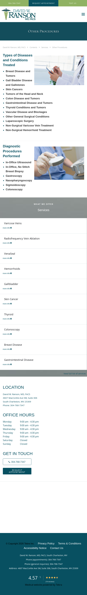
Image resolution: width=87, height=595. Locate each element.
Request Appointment (17, 471)
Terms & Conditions (69, 543)
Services (44, 47)
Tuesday (23, 425)
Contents (34, 47)
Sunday (23, 444)
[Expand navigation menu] (83, 14)
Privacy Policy (46, 543)
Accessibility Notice (35, 548)
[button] (43, 3)
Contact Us (56, 548)
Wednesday (23, 429)
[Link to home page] (40, 14)
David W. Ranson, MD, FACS (14, 47)
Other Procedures (59, 47)
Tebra (59, 584)
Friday (23, 436)
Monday (23, 422)
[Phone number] (17, 461)
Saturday (23, 440)
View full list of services (75, 374)
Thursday (23, 433)
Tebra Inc (29, 543)
